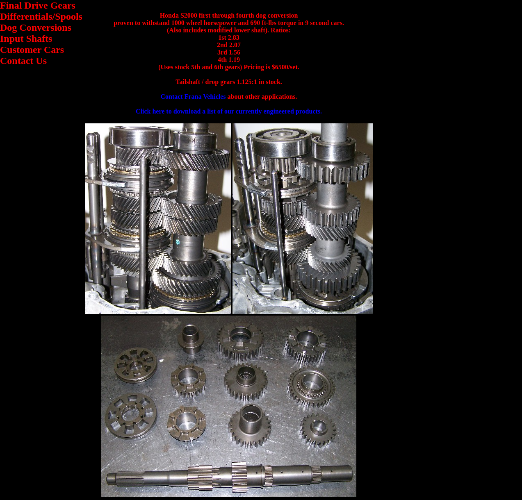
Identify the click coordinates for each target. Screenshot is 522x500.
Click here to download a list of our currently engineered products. (229, 111)
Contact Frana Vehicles (193, 96)
